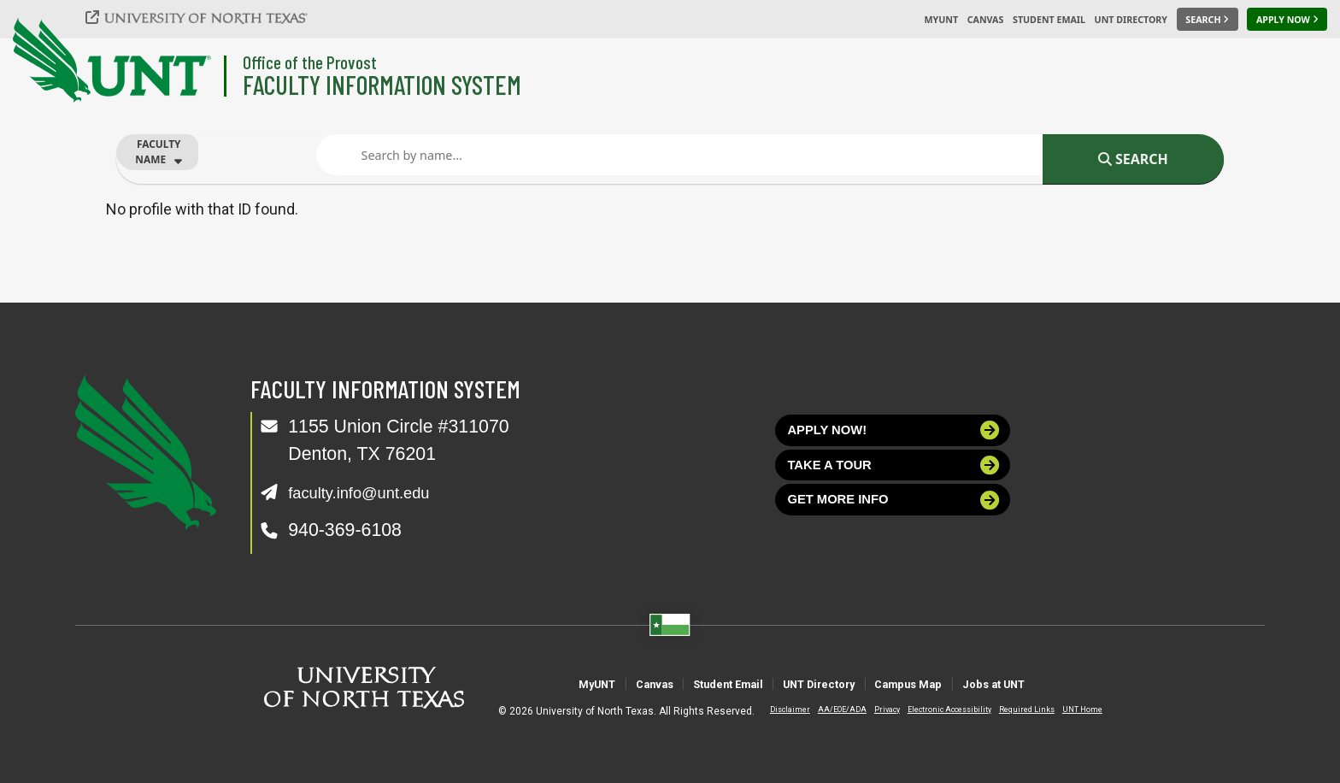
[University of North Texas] (206, 17)
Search (1133, 159)
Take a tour (894, 476)
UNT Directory (1131, 20)
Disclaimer (775, 709)
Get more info (894, 518)
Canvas (985, 20)
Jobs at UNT (1070, 683)
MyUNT (941, 20)
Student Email (1049, 20)
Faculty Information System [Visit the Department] (382, 84)
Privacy (872, 709)
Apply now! (894, 433)
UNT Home (1068, 709)
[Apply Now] (1287, 20)
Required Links (1012, 709)
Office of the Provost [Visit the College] (310, 62)
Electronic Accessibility (935, 709)
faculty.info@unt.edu (370, 492)
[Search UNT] (1207, 20)
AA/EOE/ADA (827, 709)
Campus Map (951, 683)
